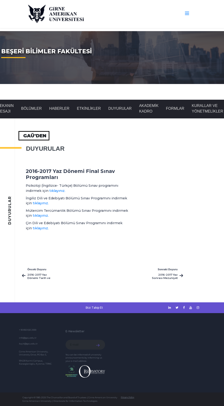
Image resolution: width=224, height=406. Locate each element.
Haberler (59, 108)
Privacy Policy (127, 397)
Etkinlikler (89, 108)
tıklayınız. (57, 191)
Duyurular (120, 108)
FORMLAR (175, 108)
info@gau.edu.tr (28, 338)
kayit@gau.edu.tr (28, 343)
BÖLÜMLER (31, 108)
